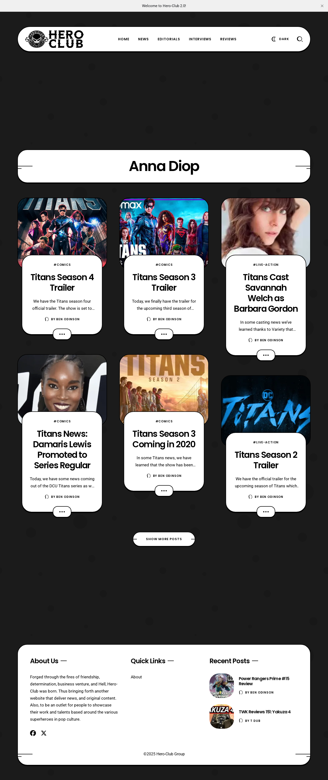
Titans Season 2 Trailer (266, 460)
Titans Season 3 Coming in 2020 (163, 439)
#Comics (62, 265)
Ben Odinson (67, 319)
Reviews (228, 39)
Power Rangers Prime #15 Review (264, 681)
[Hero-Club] (54, 39)
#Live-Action (266, 265)
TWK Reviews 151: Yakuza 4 (265, 712)
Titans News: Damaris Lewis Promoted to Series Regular (62, 449)
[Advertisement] (164, 100)
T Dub (255, 721)
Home (123, 39)
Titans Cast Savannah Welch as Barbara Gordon (266, 293)
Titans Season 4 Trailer (62, 282)
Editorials (169, 39)
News (143, 39)
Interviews (200, 39)
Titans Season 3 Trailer (163, 282)
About (136, 676)
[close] (322, 6)
